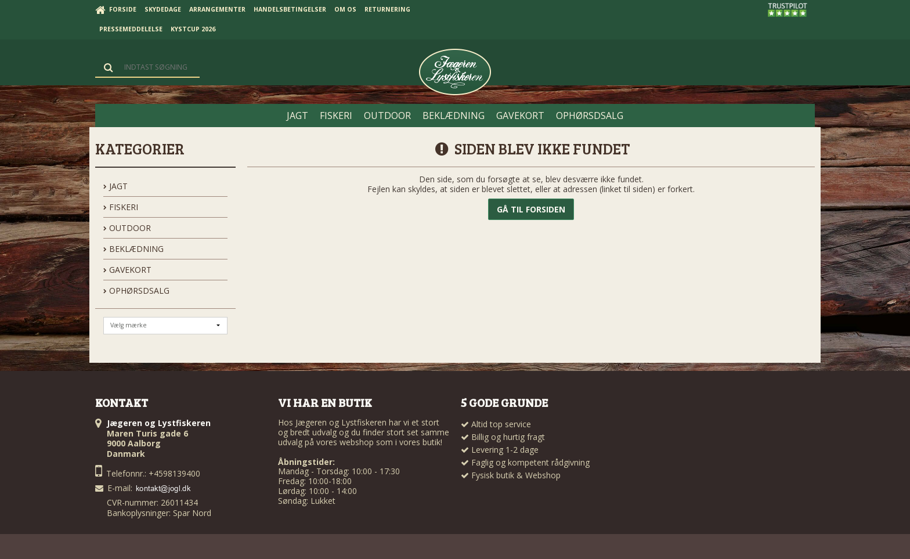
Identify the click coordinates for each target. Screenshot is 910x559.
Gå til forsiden (531, 209)
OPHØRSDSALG (136, 290)
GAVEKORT (127, 269)
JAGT (115, 186)
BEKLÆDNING (133, 248)
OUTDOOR (127, 227)
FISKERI (120, 206)
